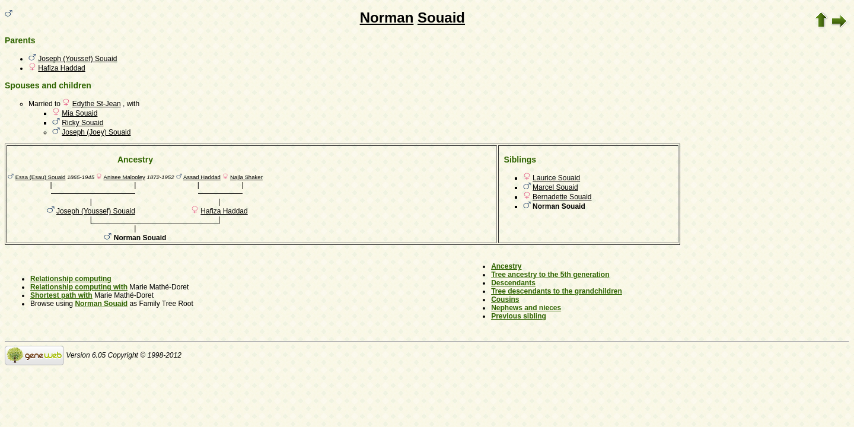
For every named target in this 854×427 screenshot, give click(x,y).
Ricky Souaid (82, 123)
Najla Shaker (246, 177)
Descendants (513, 283)
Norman (387, 17)
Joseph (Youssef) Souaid (77, 59)
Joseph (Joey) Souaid (96, 132)
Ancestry (506, 266)
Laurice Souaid (556, 178)
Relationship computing (70, 279)
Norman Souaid (101, 303)
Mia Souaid (79, 113)
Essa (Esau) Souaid (40, 177)
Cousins (505, 299)
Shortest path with (61, 295)
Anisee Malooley (124, 177)
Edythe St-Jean (96, 104)
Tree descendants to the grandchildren (556, 291)
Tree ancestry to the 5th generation (550, 274)
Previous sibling (518, 316)
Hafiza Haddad (61, 68)
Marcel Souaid (555, 187)
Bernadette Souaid (562, 197)
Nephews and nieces (526, 308)
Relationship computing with (79, 287)
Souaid (441, 17)
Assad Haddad (202, 177)
